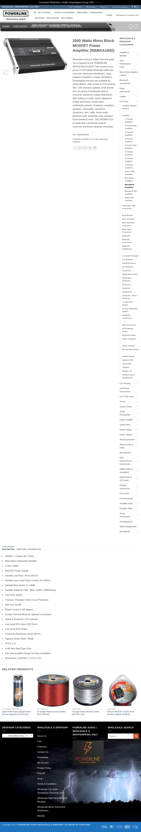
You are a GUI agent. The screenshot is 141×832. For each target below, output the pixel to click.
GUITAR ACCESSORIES (64, 12)
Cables (123, 96)
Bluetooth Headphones (127, 247)
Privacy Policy (44, 768)
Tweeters (125, 367)
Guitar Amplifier (126, 420)
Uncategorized (126, 521)
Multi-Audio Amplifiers (129, 199)
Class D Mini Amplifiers (130, 172)
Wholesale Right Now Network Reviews (52, 800)
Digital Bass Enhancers (126, 279)
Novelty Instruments (125, 487)
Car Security (125, 383)
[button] (109, 15)
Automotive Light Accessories (128, 207)
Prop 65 (41, 773)
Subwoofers (126, 364)
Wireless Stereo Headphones (128, 376)
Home (6, 26)
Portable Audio (126, 503)
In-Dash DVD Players (127, 303)
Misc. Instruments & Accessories (126, 461)
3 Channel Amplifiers (129, 133)
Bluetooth (126, 236)
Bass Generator (128, 219)
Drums (122, 401)
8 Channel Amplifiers (129, 166)
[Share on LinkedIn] (95, 148)
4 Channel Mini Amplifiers (131, 146)
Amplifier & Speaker (124, 54)
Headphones (127, 292)
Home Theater (126, 435)
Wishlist (41, 816)
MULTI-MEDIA (68, 18)
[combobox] (17, 736)
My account (91, 7)
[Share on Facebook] (75, 148)
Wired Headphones (128, 526)
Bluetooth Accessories (125, 81)
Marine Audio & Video (126, 446)
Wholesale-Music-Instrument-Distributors (51, 809)
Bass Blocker (127, 215)
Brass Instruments (125, 90)
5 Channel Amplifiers (129, 153)
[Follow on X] (132, 7)
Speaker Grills (127, 360)
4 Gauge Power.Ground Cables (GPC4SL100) (85, 713)
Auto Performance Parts (125, 63)
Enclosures (126, 284)
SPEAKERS (40, 18)
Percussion (124, 493)
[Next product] (131, 26)
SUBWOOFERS (96, 12)
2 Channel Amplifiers (129, 120)
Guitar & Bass (126, 407)
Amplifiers (38, 26)
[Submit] (136, 736)
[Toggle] (137, 54)
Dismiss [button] (98, 2)
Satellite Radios (128, 356)
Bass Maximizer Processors (128, 224)
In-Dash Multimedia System (130, 310)
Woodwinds (125, 531)
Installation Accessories (127, 316)
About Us (104, 7)
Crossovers (126, 271)
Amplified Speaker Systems (129, 107)
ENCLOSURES (53, 18)
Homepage (42, 757)
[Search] (35, 12)
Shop (39, 778)
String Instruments (125, 515)
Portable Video (126, 508)
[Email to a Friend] (85, 148)
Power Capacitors (129, 339)
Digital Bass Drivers (130, 274)
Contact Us (42, 752)
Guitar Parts (125, 425)
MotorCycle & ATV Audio (125, 478)
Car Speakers (127, 260)
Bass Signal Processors (126, 230)
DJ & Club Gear (126, 396)
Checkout (42, 746)
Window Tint (127, 371)
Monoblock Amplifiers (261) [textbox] (17, 736)
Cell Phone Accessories (125, 390)
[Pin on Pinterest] (90, 148)
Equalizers (126, 288)
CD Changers (127, 267)
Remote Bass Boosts (130, 349)
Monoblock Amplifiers (66, 26)
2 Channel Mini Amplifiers (131, 127)
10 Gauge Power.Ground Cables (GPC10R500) (51, 713)
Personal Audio (126, 498)
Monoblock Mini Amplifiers (131, 192)
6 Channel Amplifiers (129, 159)
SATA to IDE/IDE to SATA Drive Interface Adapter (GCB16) (120, 713)
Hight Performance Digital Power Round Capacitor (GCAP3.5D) (16, 713)
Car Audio (20, 26)
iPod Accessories (129, 325)
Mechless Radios (129, 335)
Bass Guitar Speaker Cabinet (129, 73)
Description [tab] (8, 549)
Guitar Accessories (125, 413)
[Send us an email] (135, 7)
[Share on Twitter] (80, 148)
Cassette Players (129, 263)
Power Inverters (128, 346)
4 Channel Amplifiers (129, 140)
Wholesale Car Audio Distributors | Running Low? (50, 791)
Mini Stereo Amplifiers (129, 179)
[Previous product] (136, 26)
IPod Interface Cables (127, 330)
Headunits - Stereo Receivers (129, 297)
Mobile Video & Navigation (126, 470)
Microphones (125, 453)
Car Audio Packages (130, 256)
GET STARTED (76, 7)
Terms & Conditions (120, 7)
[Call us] (137, 7)
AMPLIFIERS (82, 12)
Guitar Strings (126, 430)
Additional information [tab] (28, 549)
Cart (39, 741)
